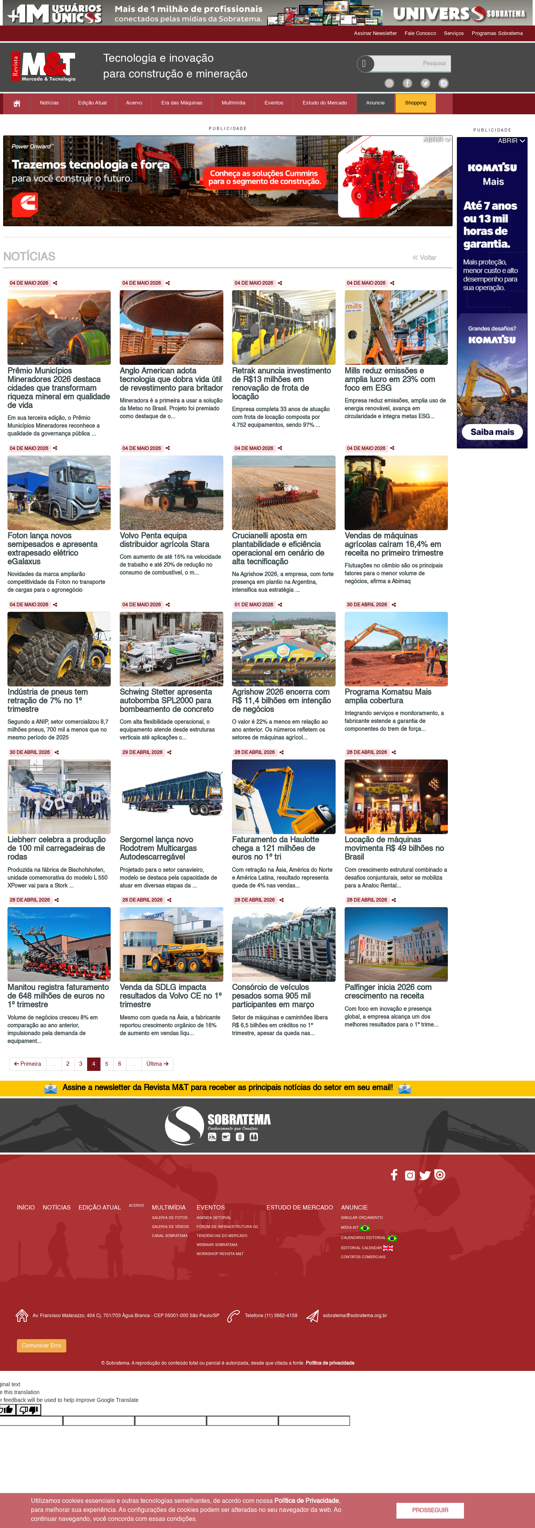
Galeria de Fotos (170, 1218)
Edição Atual (92, 103)
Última (157, 1064)
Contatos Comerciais (363, 1257)
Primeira (27, 1064)
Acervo (134, 103)
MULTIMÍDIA (169, 1208)
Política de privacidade (330, 1363)
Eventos (274, 103)
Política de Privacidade (306, 1501)
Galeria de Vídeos (170, 1227)
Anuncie (375, 103)
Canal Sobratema (170, 1236)
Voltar (424, 258)
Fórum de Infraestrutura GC (228, 1227)
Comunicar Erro (41, 1346)
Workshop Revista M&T (220, 1254)
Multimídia (233, 103)
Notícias (49, 103)
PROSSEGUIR (430, 1510)
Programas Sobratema (497, 33)
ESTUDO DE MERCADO (300, 1208)
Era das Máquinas (182, 103)
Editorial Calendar (362, 1248)
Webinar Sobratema (217, 1245)
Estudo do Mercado (325, 103)
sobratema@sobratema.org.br (355, 1316)
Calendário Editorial (364, 1238)
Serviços (454, 33)
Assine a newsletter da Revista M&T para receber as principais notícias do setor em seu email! (227, 1088)
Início (26, 1208)
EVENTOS (211, 1208)
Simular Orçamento (362, 1218)
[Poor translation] (28, 1410)
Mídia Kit (350, 1228)
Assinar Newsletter (375, 33)
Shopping (415, 103)
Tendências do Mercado (222, 1236)
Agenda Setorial (214, 1218)
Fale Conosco (420, 33)
